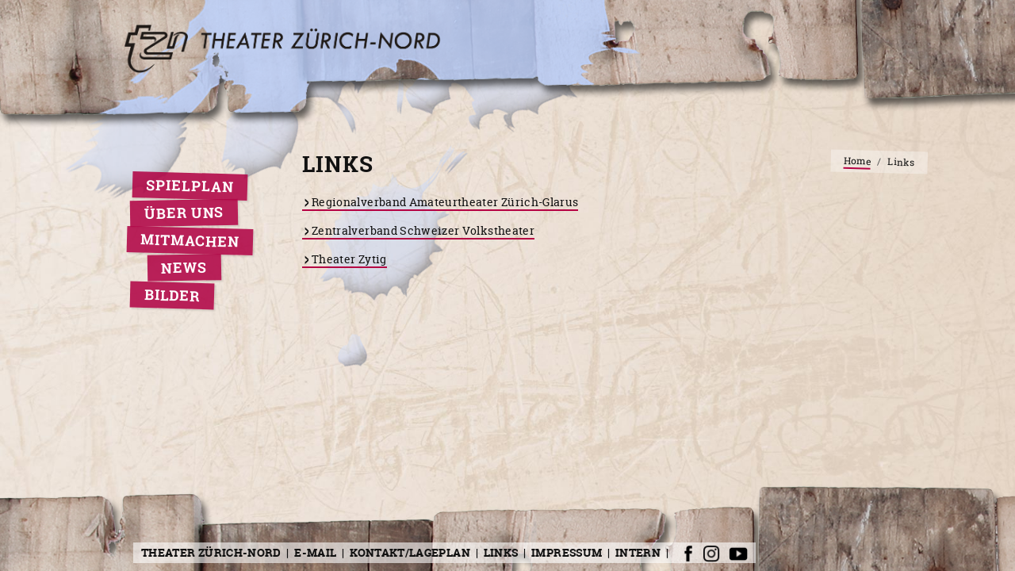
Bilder (172, 295)
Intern (638, 552)
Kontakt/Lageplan (410, 552)
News (184, 267)
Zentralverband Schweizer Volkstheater (423, 230)
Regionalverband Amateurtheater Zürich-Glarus (445, 201)
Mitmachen (189, 240)
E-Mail (315, 552)
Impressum (566, 552)
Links (501, 552)
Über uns (184, 213)
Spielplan (190, 186)
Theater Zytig (349, 258)
